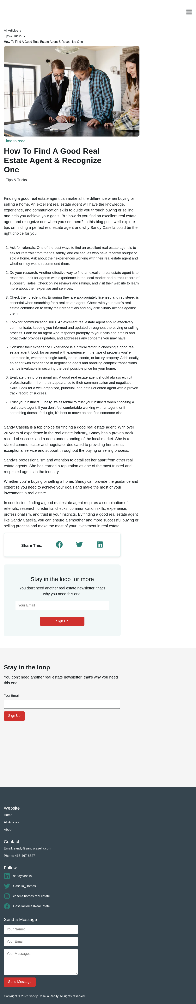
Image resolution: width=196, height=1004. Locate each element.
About (8, 829)
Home (8, 815)
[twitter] (79, 545)
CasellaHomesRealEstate (27, 906)
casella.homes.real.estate (27, 896)
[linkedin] (99, 545)
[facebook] (59, 545)
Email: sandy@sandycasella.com (27, 848)
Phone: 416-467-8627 (19, 855)
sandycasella (18, 876)
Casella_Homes (20, 886)
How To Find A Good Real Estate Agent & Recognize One (44, 41)
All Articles (11, 30)
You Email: (12, 695)
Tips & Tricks (12, 36)
